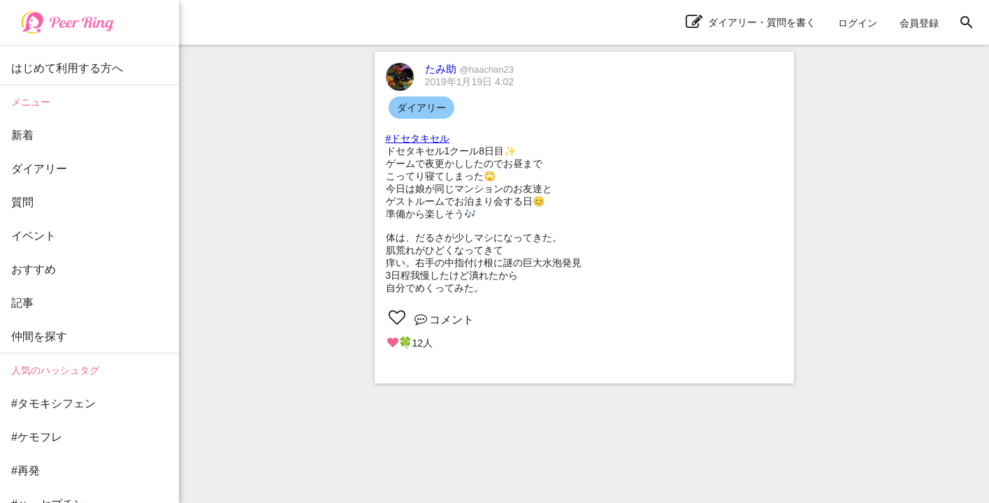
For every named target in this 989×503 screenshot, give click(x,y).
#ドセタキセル (418, 138)
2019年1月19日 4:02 (469, 81)
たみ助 (469, 69)
